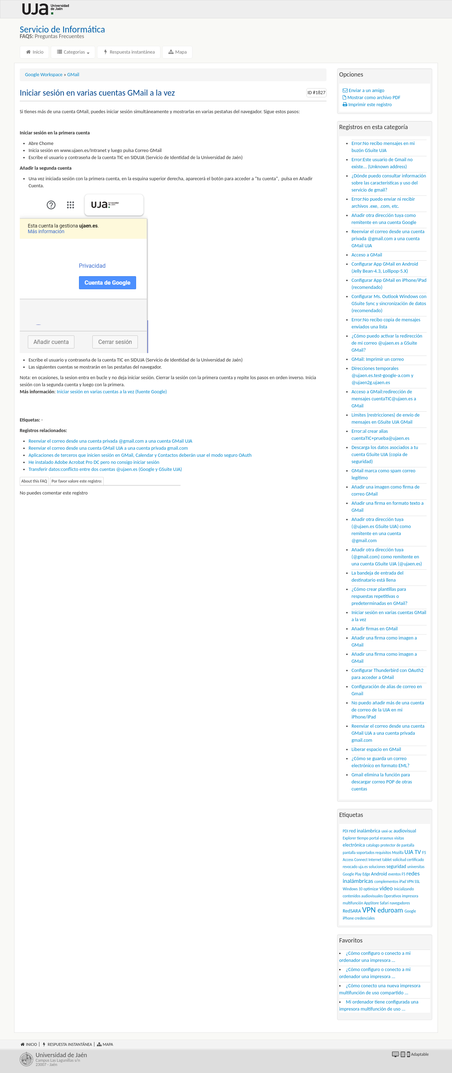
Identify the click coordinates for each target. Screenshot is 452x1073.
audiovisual (404, 831)
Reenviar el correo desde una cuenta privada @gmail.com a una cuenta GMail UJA (110, 441)
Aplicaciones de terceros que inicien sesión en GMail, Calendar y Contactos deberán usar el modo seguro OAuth (140, 455)
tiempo (362, 838)
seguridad (396, 866)
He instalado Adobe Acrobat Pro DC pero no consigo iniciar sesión (94, 462)
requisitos (383, 852)
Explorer (349, 838)
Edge (366, 874)
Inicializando (404, 888)
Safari (384, 903)
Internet (374, 859)
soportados (365, 852)
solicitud (399, 859)
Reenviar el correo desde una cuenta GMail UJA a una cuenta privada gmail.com (108, 448)
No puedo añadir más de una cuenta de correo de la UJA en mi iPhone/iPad (388, 710)
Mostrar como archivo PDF (372, 98)
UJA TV (412, 852)
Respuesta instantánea (129, 52)
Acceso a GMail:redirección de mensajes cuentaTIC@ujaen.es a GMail (384, 399)
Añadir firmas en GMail (375, 629)
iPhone (348, 918)
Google (410, 911)
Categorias (73, 52)
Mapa (177, 52)
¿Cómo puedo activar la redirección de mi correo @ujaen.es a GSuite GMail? (387, 343)
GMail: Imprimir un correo (378, 359)
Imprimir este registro (367, 105)
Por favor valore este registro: (76, 481)
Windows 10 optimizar (361, 888)
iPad (402, 881)
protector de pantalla (397, 845)
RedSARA (352, 911)
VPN (369, 910)
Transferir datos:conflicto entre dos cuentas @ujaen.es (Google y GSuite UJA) (105, 469)
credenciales (365, 918)
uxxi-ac (387, 831)
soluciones (377, 866)
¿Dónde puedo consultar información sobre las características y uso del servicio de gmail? (389, 183)
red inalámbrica (364, 831)
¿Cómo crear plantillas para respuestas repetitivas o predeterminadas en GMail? (380, 596)
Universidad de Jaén (128, 1059)
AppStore (371, 903)
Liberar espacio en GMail (376, 749)
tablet (387, 859)
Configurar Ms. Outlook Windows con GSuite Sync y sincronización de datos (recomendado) (389, 303)
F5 (403, 874)
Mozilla (398, 852)
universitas (415, 866)
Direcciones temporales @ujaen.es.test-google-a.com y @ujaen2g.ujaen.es (382, 375)
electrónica (354, 845)
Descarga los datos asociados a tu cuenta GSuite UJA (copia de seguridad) (385, 454)
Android (379, 874)
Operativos (392, 895)
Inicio (34, 52)
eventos (394, 874)
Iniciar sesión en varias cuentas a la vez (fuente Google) (112, 392)
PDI (345, 831)
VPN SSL (413, 881)
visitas (399, 838)
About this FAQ (34, 481)
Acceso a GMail (367, 255)
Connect (361, 859)
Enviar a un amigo (363, 90)
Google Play (352, 874)
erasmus (386, 838)
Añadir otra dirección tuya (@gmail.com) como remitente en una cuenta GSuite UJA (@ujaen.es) (387, 557)
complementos (386, 881)
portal (374, 838)
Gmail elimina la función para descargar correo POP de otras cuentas (382, 782)
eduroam (390, 910)
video (385, 888)
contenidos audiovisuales (363, 895)
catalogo (372, 845)
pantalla (349, 852)
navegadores (400, 903)
